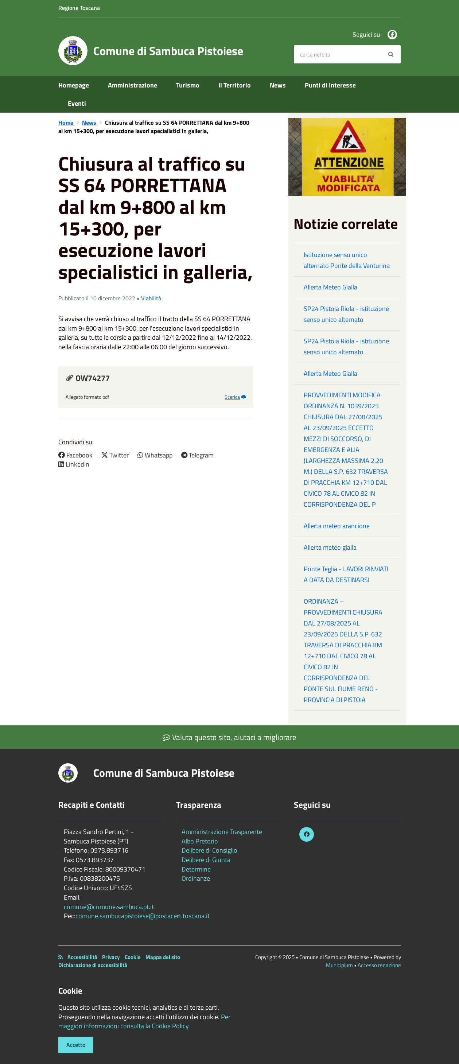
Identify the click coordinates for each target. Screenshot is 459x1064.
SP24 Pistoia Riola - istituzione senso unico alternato (346, 314)
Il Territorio (234, 85)
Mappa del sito (162, 957)
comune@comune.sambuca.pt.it (109, 907)
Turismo (187, 85)
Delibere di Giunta (206, 860)
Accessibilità (82, 957)
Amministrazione (132, 85)
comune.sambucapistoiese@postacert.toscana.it (142, 916)
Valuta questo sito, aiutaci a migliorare (229, 737)
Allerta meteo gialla (330, 547)
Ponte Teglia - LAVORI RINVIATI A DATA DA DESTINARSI (346, 574)
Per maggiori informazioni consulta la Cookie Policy (144, 1021)
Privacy (111, 957)
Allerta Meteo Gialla (330, 287)
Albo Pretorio (200, 841)
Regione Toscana (79, 7)
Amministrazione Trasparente (222, 832)
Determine (196, 869)
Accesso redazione (379, 965)
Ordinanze (196, 878)
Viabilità (151, 298)
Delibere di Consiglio (209, 850)
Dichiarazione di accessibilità (92, 965)
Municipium (339, 965)
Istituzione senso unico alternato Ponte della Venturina (347, 260)
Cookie (133, 957)
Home (66, 122)
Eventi (77, 103)
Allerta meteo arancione (337, 526)
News (278, 85)
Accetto (75, 1044)
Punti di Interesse (330, 85)
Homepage (73, 85)
